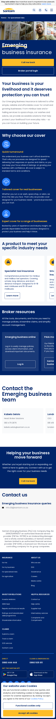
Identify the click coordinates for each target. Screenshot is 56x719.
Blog (33, 586)
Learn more (12, 295)
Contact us (35, 599)
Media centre (36, 581)
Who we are (35, 563)
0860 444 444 (9, 662)
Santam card (7, 648)
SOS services (7, 643)
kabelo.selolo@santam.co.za (17, 427)
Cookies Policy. (37, 699)
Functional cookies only (28, 705)
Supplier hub (36, 608)
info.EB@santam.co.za (17, 508)
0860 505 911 (36, 662)
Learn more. (46, 4)
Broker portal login (28, 70)
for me (4, 563)
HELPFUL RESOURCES (40, 594)
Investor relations (8, 599)
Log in (20, 364)
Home (3, 18)
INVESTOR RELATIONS (11, 594)
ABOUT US (35, 557)
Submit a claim (8, 634)
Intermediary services (39, 613)
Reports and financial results (13, 608)
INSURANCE (7, 557)
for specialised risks (15, 18)
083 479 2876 (10, 423)
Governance (36, 572)
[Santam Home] (9, 10)
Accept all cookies (28, 713)
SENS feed (6, 604)
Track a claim (7, 639)
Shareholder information (11, 620)
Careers (34, 576)
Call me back (28, 62)
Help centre (35, 604)
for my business (8, 567)
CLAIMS (5, 629)
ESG (32, 567)
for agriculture (7, 576)
